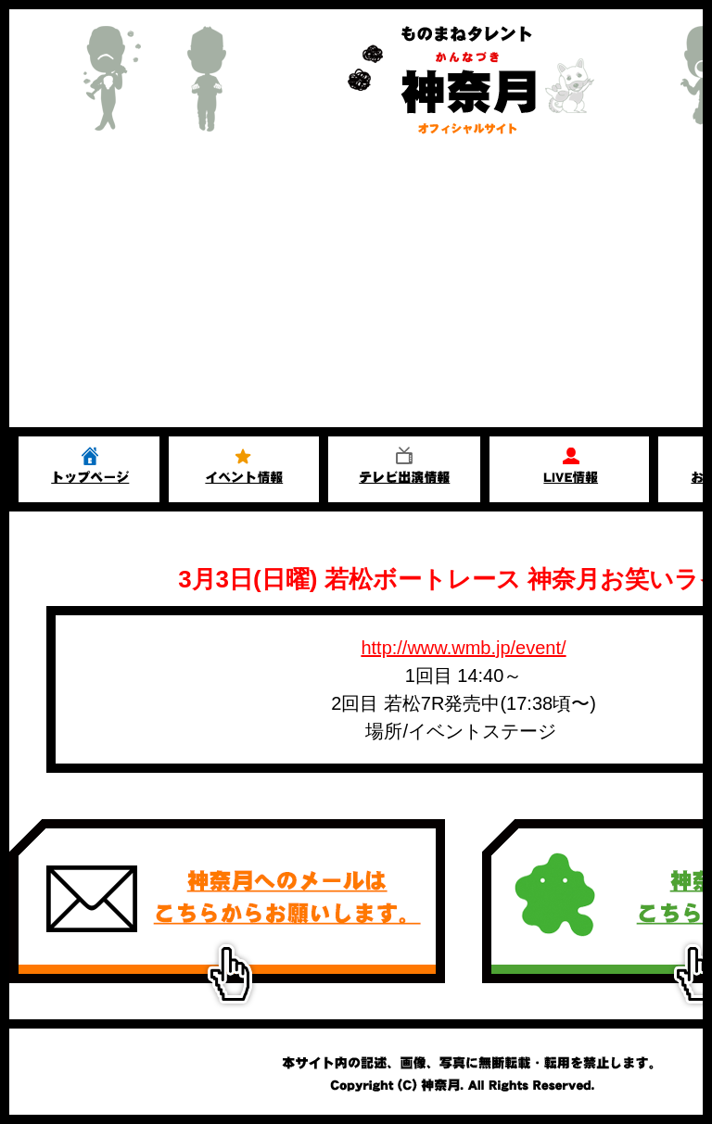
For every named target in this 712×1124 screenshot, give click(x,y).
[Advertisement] (356, 288)
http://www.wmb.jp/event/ (463, 648)
